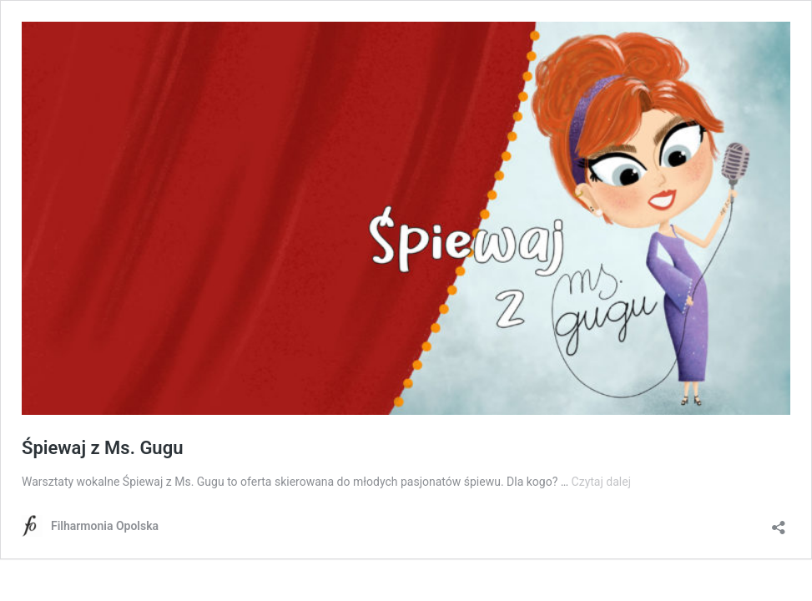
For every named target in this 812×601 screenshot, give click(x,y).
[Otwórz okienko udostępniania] (778, 522)
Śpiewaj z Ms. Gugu (102, 447)
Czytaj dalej (601, 481)
